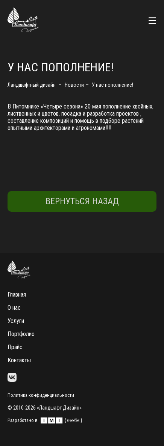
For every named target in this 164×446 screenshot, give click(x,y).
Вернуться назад (82, 201)
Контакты (19, 360)
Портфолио (21, 334)
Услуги (16, 320)
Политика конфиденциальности (41, 395)
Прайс (15, 347)
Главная (17, 294)
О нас (14, 307)
